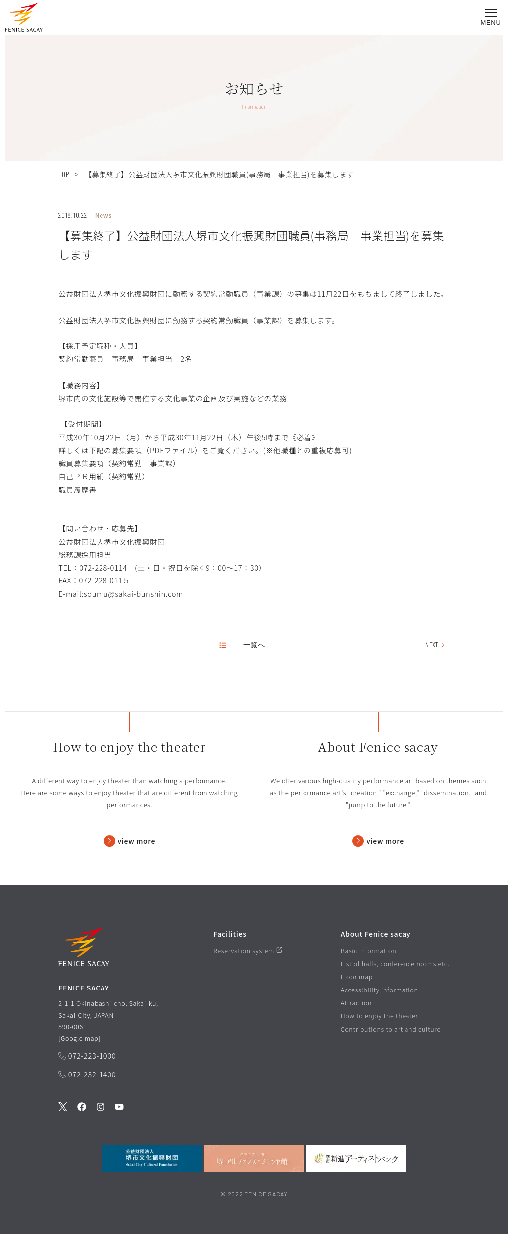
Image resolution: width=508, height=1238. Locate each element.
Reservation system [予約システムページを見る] (247, 954)
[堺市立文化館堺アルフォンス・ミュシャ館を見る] (254, 1162)
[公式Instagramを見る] (100, 1111)
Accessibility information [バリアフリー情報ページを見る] (379, 994)
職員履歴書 (77, 489)
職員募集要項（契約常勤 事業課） (119, 463)
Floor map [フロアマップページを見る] (357, 981)
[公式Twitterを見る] (62, 1111)
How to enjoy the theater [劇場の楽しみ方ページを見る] (379, 1020)
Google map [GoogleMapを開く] (80, 1042)
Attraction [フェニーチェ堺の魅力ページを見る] (356, 1006)
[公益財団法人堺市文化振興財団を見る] (152, 1162)
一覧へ (243, 644)
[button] (24, 19)
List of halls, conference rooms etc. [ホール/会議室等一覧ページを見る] (395, 967)
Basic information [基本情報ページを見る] (369, 954)
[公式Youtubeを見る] (119, 1111)
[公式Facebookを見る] (81, 1111)
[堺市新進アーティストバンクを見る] (356, 1162)
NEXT (435, 644)
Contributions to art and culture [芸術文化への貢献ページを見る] (391, 1033)
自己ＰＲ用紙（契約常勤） (104, 476)
